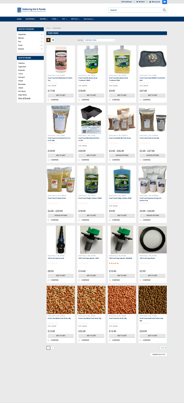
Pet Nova (22, 91)
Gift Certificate (126, 2)
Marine (21, 38)
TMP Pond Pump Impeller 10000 (88, 258)
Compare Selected (158, 354)
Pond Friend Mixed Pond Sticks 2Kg (59, 318)
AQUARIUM (31, 19)
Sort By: (80, 40)
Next (164, 348)
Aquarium (22, 34)
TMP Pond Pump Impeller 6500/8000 (120, 258)
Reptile (21, 49)
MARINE (44, 19)
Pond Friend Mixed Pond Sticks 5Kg (89, 318)
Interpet (21, 77)
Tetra (20, 74)
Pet (19, 42)
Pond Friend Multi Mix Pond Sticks (120, 138)
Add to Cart (60, 95)
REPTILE (75, 19)
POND (55, 19)
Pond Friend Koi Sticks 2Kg (118, 318)
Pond (20, 45)
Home (48, 28)
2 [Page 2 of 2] (52, 348)
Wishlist (140, 2)
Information (89, 19)
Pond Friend (57, 28)
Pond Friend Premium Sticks (57, 198)
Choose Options (122, 155)
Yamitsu (21, 63)
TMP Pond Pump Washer (147, 258)
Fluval (20, 81)
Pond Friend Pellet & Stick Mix (149, 138)
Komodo (21, 70)
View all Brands (24, 98)
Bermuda (21, 84)
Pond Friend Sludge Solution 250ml (120, 198)
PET (64, 19)
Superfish (22, 67)
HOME (19, 19)
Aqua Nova (22, 95)
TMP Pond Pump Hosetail (56, 258)
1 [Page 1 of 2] (48, 348)
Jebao (20, 88)
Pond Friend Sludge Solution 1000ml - (90, 198)
